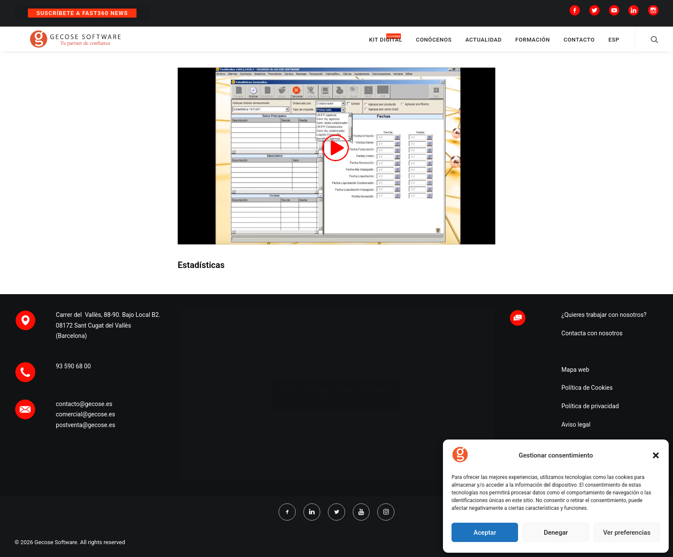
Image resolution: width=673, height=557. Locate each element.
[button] (656, 455)
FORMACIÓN (532, 44)
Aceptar (484, 532)
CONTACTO (579, 44)
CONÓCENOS (434, 44)
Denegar (556, 532)
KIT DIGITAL (386, 44)
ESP (613, 44)
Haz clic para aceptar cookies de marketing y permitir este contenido (336, 395)
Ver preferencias (626, 532)
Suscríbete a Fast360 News (82, 13)
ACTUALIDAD (483, 44)
